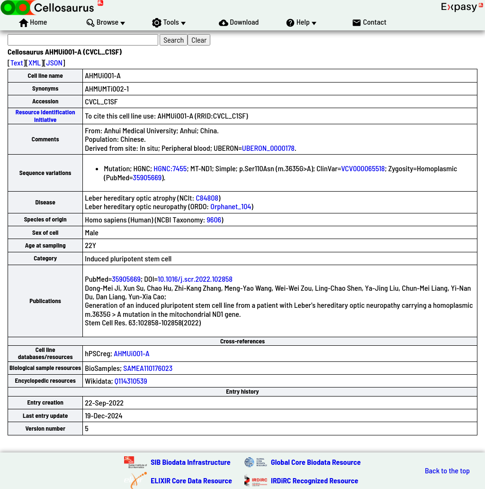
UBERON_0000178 (268, 147)
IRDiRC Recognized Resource (314, 480)
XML (34, 62)
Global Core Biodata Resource (316, 461)
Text (16, 62)
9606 (214, 219)
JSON (54, 62)
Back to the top (447, 470)
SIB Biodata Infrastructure (190, 461)
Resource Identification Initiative (45, 115)
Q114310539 (131, 380)
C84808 (207, 197)
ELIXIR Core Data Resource (191, 480)
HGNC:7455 (170, 168)
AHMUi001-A (131, 353)
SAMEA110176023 (147, 367)
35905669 (147, 177)
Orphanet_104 (230, 206)
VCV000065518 (363, 168)
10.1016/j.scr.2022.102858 (195, 278)
